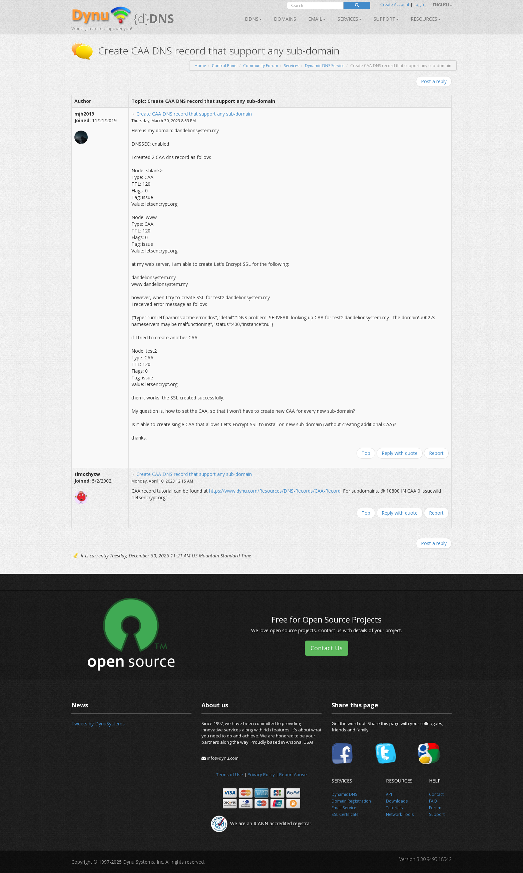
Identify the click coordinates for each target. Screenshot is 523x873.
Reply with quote (400, 453)
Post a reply (434, 81)
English (442, 5)
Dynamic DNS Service (325, 65)
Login (419, 4)
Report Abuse (293, 774)
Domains (285, 19)
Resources (426, 19)
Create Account (394, 4)
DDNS (253, 19)
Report (436, 453)
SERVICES (350, 19)
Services (291, 65)
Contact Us (327, 648)
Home (200, 65)
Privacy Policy (261, 774)
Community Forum (260, 65)
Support (386, 19)
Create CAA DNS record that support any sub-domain (194, 114)
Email (317, 19)
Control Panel (224, 65)
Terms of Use (229, 774)
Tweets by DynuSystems (98, 723)
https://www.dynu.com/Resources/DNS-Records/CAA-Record (275, 491)
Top (366, 453)
